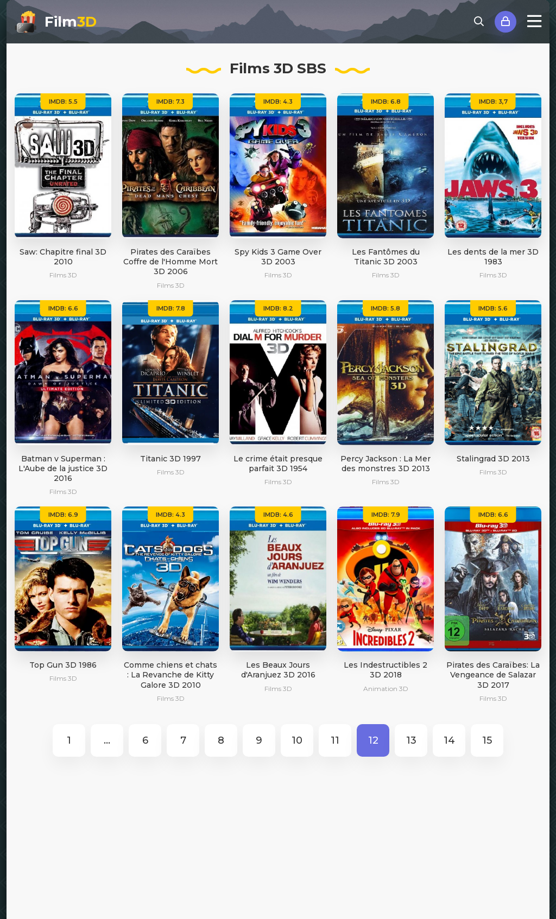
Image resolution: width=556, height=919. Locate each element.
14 (449, 740)
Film (71, 21)
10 (297, 740)
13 (411, 740)
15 (487, 740)
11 (335, 740)
